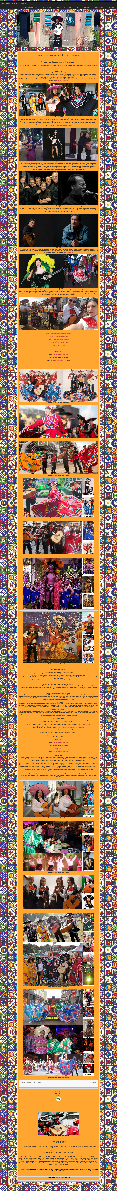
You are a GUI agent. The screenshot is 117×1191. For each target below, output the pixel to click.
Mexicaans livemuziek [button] (99, 7)
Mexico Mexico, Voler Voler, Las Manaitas (13, 3)
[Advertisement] (58, 1187)
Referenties (86, 7)
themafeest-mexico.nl (82, 726)
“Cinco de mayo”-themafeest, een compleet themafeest (58, 335)
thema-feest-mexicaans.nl (83, 724)
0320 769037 (59, 351)
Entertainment (59, 7)
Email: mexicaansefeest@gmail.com (29, 7)
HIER (97, 1170)
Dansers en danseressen (58, 338)
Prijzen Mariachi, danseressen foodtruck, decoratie (58, 333)
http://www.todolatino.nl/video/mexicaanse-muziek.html (70, 727)
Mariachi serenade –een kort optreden (58, 336)
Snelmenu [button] (112, 7)
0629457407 (54, 360)
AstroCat (58, 1177)
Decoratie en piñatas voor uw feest (58, 341)
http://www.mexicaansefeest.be (64, 125)
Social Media (58, 1091)
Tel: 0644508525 (47, 7)
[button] (31, 1083)
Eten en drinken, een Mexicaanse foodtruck (58, 339)
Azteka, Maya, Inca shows (58, 345)
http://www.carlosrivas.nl (61, 80)
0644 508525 (61, 353)
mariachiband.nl (79, 729)
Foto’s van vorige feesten (58, 344)
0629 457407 (54, 353)
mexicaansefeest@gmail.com (60, 354)
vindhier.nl (58, 1095)
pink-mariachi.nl (69, 252)
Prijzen (77, 7)
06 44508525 (61, 360)
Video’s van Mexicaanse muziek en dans (58, 342)
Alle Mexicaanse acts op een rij (58, 332)
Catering (69, 7)
